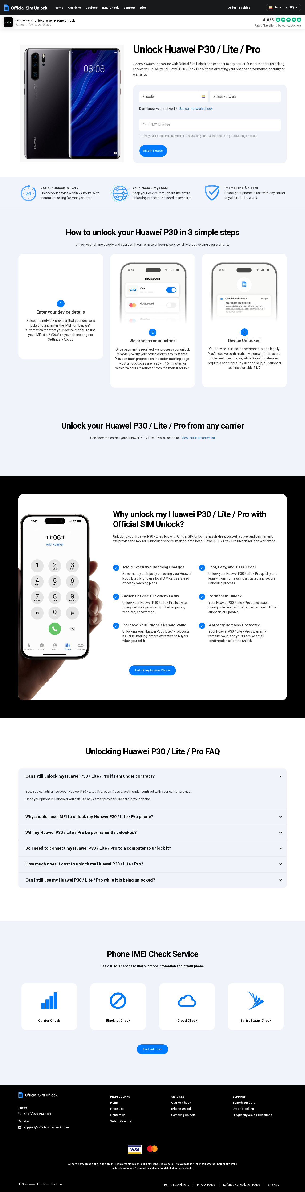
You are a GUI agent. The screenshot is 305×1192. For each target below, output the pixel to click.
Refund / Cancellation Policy (241, 1185)
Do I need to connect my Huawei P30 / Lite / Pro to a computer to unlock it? (98, 848)
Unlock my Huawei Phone (152, 671)
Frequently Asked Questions (252, 1115)
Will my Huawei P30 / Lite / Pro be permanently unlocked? (81, 832)
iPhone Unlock (181, 1109)
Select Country (120, 1121)
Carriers (74, 7)
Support (129, 7)
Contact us (117, 1115)
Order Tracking (239, 7)
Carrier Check (181, 1103)
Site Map (273, 1185)
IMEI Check (110, 7)
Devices (91, 7)
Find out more (152, 1050)
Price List (117, 1109)
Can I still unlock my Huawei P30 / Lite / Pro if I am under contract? (90, 776)
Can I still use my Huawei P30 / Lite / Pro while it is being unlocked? (90, 880)
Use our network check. (196, 108)
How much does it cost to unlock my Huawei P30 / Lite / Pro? (84, 864)
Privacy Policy (206, 1185)
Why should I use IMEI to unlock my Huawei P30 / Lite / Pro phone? (89, 817)
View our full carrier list (198, 439)
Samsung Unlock (183, 1115)
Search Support (243, 1103)
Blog (143, 7)
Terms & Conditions (176, 1185)
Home (58, 7)
